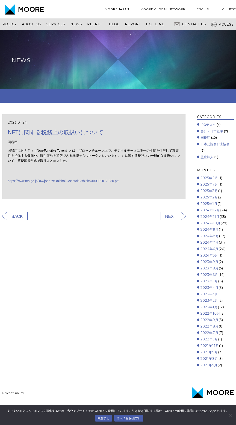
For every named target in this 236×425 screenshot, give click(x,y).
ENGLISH (204, 9)
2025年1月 (209, 204)
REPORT (133, 24)
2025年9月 (209, 178)
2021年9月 (209, 352)
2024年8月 (210, 236)
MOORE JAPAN (117, 9)
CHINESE (229, 9)
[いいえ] (230, 415)
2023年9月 (209, 262)
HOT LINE (155, 24)
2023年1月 (209, 307)
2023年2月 (209, 300)
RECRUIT (95, 24)
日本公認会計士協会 (215, 144)
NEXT (170, 216)
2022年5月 (209, 339)
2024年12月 (210, 210)
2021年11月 (210, 346)
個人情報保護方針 (129, 418)
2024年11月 (210, 217)
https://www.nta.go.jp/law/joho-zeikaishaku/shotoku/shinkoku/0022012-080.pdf (63, 181)
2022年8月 (210, 326)
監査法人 (207, 157)
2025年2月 (209, 197)
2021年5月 (209, 365)
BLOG (114, 24)
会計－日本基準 (212, 131)
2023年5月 (209, 281)
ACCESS (222, 24)
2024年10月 (211, 223)
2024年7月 (210, 242)
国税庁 (205, 137)
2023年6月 (209, 275)
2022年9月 (209, 320)
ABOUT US (31, 24)
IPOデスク (208, 125)
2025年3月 (209, 191)
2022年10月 (210, 313)
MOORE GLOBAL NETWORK (163, 9)
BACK (17, 216)
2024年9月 (210, 229)
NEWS (76, 24)
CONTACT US (190, 24)
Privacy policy (13, 393)
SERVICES (55, 24)
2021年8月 (209, 359)
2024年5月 (209, 255)
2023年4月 (209, 288)
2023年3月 (209, 294)
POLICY (10, 24)
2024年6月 (209, 249)
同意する (103, 418)
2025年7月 (209, 184)
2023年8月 (210, 268)
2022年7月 (209, 333)
